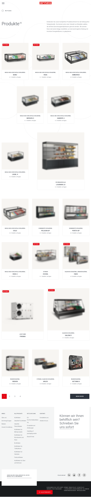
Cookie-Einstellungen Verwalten (73, 488)
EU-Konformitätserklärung (32, 420)
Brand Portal (30, 436)
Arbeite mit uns (44, 420)
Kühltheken (17, 417)
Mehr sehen (80, 396)
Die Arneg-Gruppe (6, 420)
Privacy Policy (72, 487)
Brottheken (17, 443)
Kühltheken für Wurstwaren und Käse (19, 437)
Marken (4, 424)
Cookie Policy (80, 487)
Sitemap (66, 487)
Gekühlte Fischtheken (20, 420)
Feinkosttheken (18, 457)
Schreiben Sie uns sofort (69, 425)
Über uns (4, 417)
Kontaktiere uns (44, 417)
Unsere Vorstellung (7, 427)
